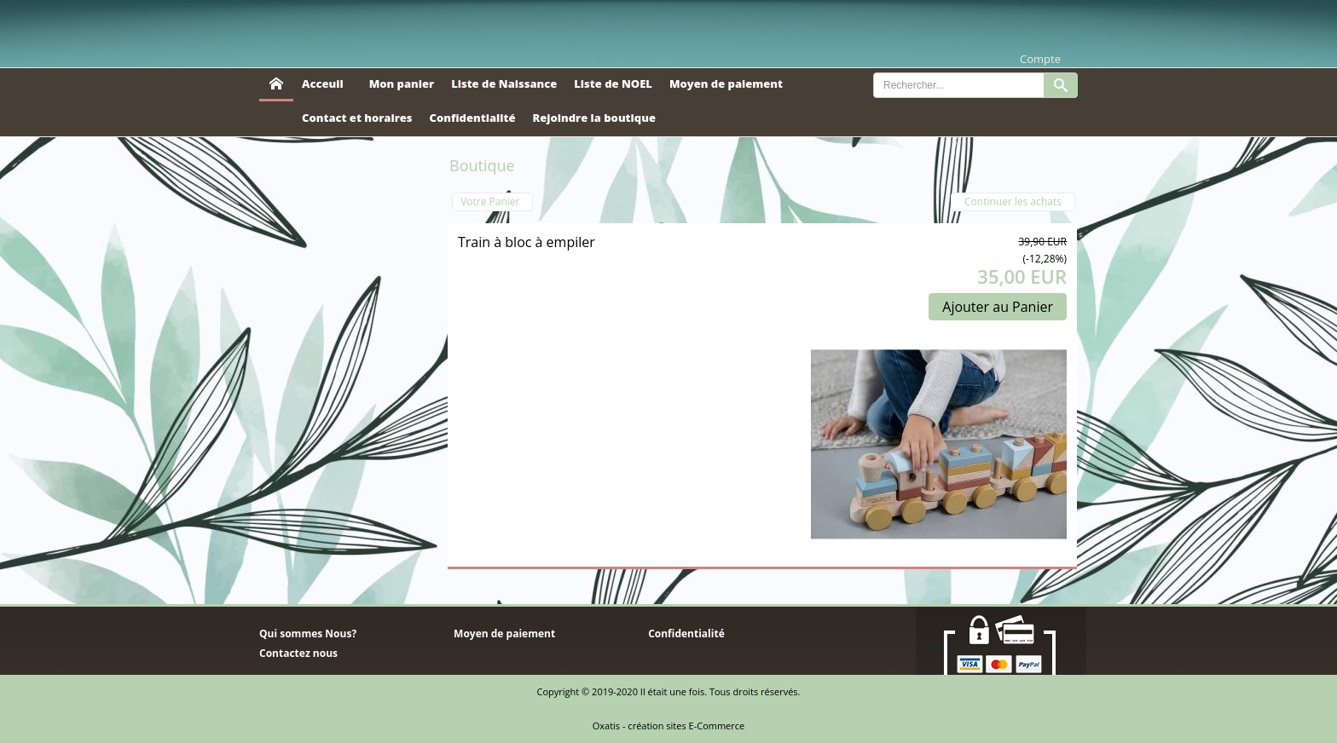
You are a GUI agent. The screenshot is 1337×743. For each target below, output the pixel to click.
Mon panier (401, 83)
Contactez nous (298, 653)
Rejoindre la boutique (594, 117)
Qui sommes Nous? (307, 633)
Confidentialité (473, 117)
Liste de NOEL (613, 83)
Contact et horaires (357, 117)
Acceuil (323, 83)
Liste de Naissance (504, 83)
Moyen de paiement (726, 83)
